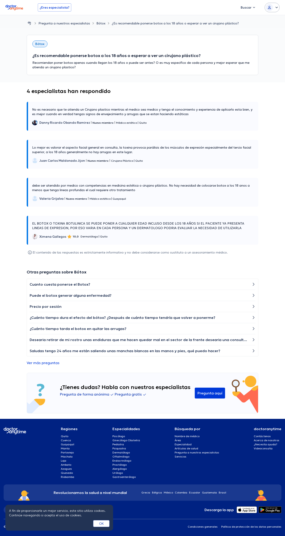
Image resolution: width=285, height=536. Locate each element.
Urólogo (117, 472)
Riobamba (67, 477)
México (168, 492)
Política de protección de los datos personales (251, 526)
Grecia (145, 492)
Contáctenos (262, 436)
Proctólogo (119, 464)
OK (101, 524)
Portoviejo (67, 452)
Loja (63, 460)
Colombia (181, 492)
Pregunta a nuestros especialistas (64, 23)
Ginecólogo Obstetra (126, 440)
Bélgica (157, 492)
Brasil (222, 492)
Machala (67, 456)
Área (178, 440)
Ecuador (194, 492)
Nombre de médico (187, 436)
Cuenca (66, 440)
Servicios (180, 456)
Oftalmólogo (120, 456)
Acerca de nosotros (266, 440)
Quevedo (67, 472)
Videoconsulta (263, 448)
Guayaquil (67, 444)
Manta (65, 448)
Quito (64, 436)
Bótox (100, 23)
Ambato (66, 464)
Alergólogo (119, 468)
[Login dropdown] (272, 7)
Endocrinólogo (121, 460)
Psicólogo (118, 436)
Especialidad (183, 444)
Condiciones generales (203, 526)
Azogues (66, 468)
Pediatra (118, 444)
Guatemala (209, 492)
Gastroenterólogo (124, 477)
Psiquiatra (119, 448)
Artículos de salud (186, 448)
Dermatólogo (121, 452)
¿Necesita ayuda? (265, 444)
